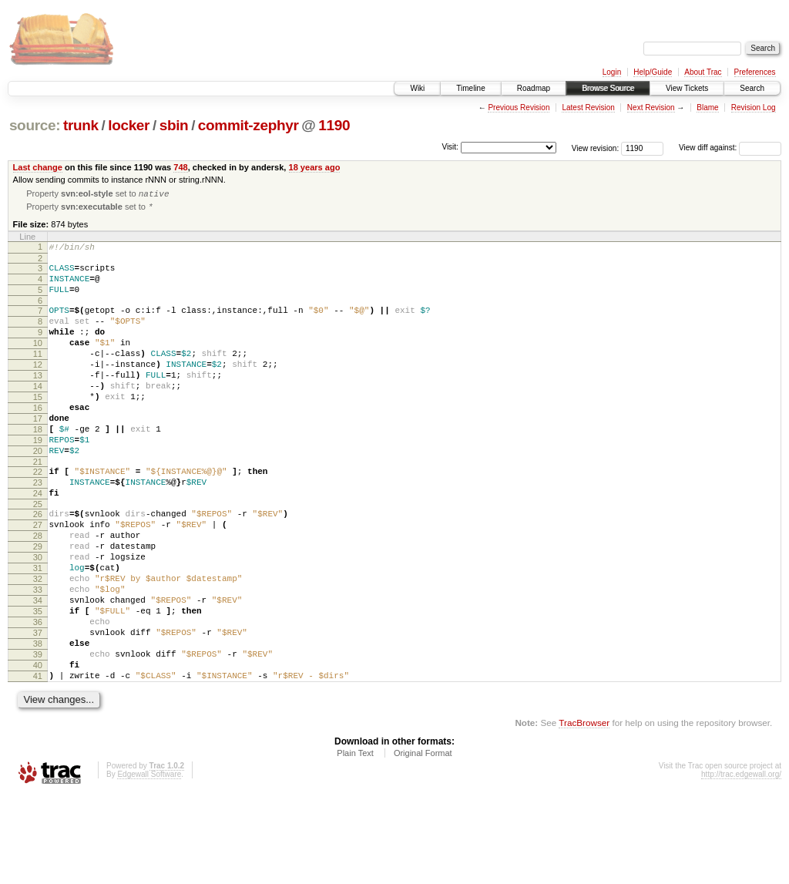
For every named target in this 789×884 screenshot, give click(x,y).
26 (37, 565)
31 (37, 631)
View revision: (595, 147)
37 (37, 709)
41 (37, 762)
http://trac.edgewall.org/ (741, 863)
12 (37, 388)
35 (37, 683)
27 (37, 578)
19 (37, 480)
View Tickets (687, 88)
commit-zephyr (248, 125)
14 (37, 414)
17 (37, 454)
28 (37, 592)
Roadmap (533, 88)
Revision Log (753, 107)
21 (37, 506)
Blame (707, 107)
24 (37, 542)
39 (37, 736)
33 (37, 657)
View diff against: (730, 147)
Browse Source (608, 88)
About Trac (702, 72)
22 (37, 516)
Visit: (450, 147)
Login (612, 72)
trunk (81, 125)
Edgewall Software (149, 863)
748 (180, 167)
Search (752, 88)
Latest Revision (588, 107)
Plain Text (355, 841)
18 (37, 467)
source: (34, 125)
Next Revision (651, 107)
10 (37, 362)
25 (37, 555)
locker (128, 125)
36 (37, 696)
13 (37, 401)
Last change (37, 167)
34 (37, 670)
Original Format (423, 841)
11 (37, 375)
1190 (334, 125)
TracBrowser (584, 811)
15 (37, 427)
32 (37, 644)
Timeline (470, 88)
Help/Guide (652, 72)
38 (37, 723)
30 (37, 618)
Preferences (755, 72)
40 (37, 749)
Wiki (417, 88)
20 (37, 493)
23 (37, 529)
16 (37, 440)
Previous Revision (518, 107)
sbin (174, 125)
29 (37, 605)
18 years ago (315, 167)
